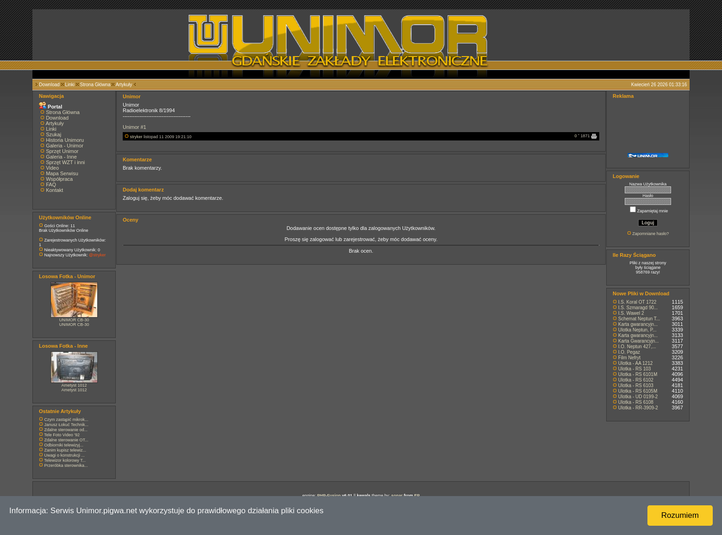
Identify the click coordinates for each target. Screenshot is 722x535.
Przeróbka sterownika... (66, 465)
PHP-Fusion (329, 495)
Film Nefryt (629, 357)
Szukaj (53, 134)
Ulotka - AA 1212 (635, 363)
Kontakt (54, 190)
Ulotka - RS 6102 (635, 379)
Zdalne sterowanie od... (66, 429)
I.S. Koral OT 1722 (637, 302)
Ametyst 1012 (74, 385)
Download (49, 84)
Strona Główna (95, 84)
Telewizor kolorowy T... (65, 460)
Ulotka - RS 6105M (637, 391)
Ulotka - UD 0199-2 (638, 396)
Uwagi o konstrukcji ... (64, 455)
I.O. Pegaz (629, 352)
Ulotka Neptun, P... (637, 329)
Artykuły (124, 84)
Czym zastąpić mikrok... (66, 419)
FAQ (51, 184)
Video (52, 168)
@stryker (97, 255)
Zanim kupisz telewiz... (65, 450)
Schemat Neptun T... (639, 318)
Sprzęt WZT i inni (65, 162)
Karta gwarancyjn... (638, 324)
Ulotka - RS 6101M (637, 374)
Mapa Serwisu (62, 173)
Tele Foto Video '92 (62, 435)
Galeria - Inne (61, 156)
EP (417, 495)
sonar (397, 495)
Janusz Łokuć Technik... (66, 424)
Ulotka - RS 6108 (635, 402)
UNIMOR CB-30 (74, 320)
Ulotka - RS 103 (634, 368)
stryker (136, 136)
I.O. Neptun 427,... (637, 346)
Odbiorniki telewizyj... (64, 445)
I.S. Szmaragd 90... (638, 307)
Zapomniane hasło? (650, 233)
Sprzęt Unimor (62, 151)
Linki (70, 84)
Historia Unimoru (65, 140)
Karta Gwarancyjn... (638, 341)
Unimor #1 (134, 127)
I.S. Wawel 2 (631, 313)
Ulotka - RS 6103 (635, 385)
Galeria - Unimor (64, 145)
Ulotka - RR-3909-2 (638, 407)
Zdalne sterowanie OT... (66, 440)
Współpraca (59, 179)
